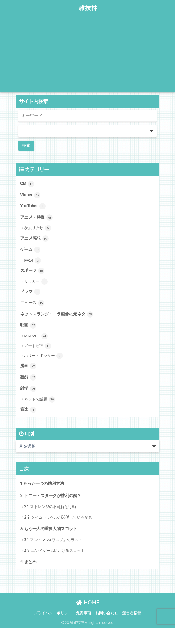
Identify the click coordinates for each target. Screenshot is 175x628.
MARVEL (36, 336)
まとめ (28, 561)
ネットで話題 (39, 399)
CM (27, 184)
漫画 (28, 366)
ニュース (32, 303)
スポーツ (32, 271)
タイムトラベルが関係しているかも (58, 517)
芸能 (28, 377)
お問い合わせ (106, 613)
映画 (28, 325)
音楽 (28, 410)
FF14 (32, 260)
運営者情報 (131, 613)
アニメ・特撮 (36, 217)
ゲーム (30, 250)
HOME (87, 602)
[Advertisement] (87, 55)
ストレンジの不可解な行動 (50, 506)
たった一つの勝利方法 (42, 483)
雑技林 (88, 8)
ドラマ (30, 292)
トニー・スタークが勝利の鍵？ (50, 495)
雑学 (28, 389)
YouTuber (33, 206)
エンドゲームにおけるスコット (54, 550)
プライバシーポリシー (53, 613)
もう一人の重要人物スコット (48, 528)
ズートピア (37, 346)
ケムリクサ (37, 228)
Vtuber (30, 195)
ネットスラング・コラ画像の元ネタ (57, 314)
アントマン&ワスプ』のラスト (53, 539)
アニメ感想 (34, 238)
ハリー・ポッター (43, 356)
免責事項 (83, 613)
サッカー (36, 281)
